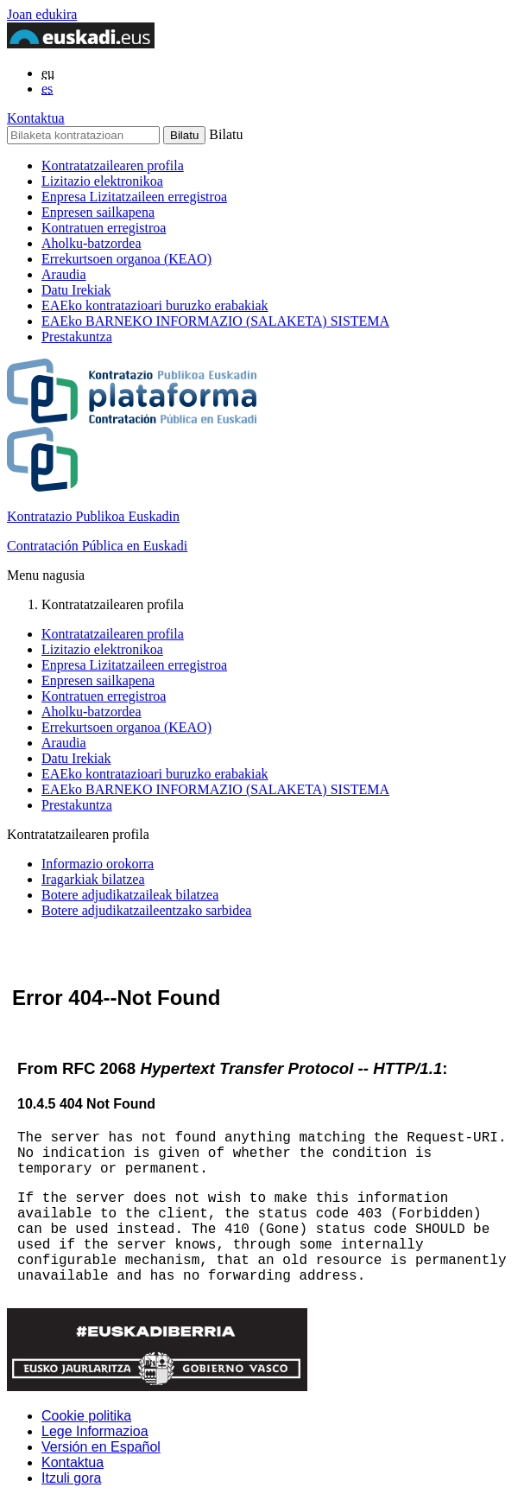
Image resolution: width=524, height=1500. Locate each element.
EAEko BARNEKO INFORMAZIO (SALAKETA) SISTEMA (215, 321)
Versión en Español (101, 1447)
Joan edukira (42, 14)
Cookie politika (86, 1415)
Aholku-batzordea (91, 243)
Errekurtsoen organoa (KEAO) (126, 258)
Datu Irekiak (75, 290)
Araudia (63, 274)
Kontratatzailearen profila (112, 165)
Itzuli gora (71, 1478)
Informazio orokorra (97, 863)
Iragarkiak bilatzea (92, 879)
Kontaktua (36, 118)
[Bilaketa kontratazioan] (83, 135)
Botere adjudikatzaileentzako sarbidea (146, 910)
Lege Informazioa (94, 1431)
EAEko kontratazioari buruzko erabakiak (154, 305)
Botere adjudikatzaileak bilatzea (129, 894)
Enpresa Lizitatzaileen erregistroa (134, 196)
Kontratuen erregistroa (103, 227)
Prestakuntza (76, 336)
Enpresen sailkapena (98, 212)
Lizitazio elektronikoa (102, 181)
